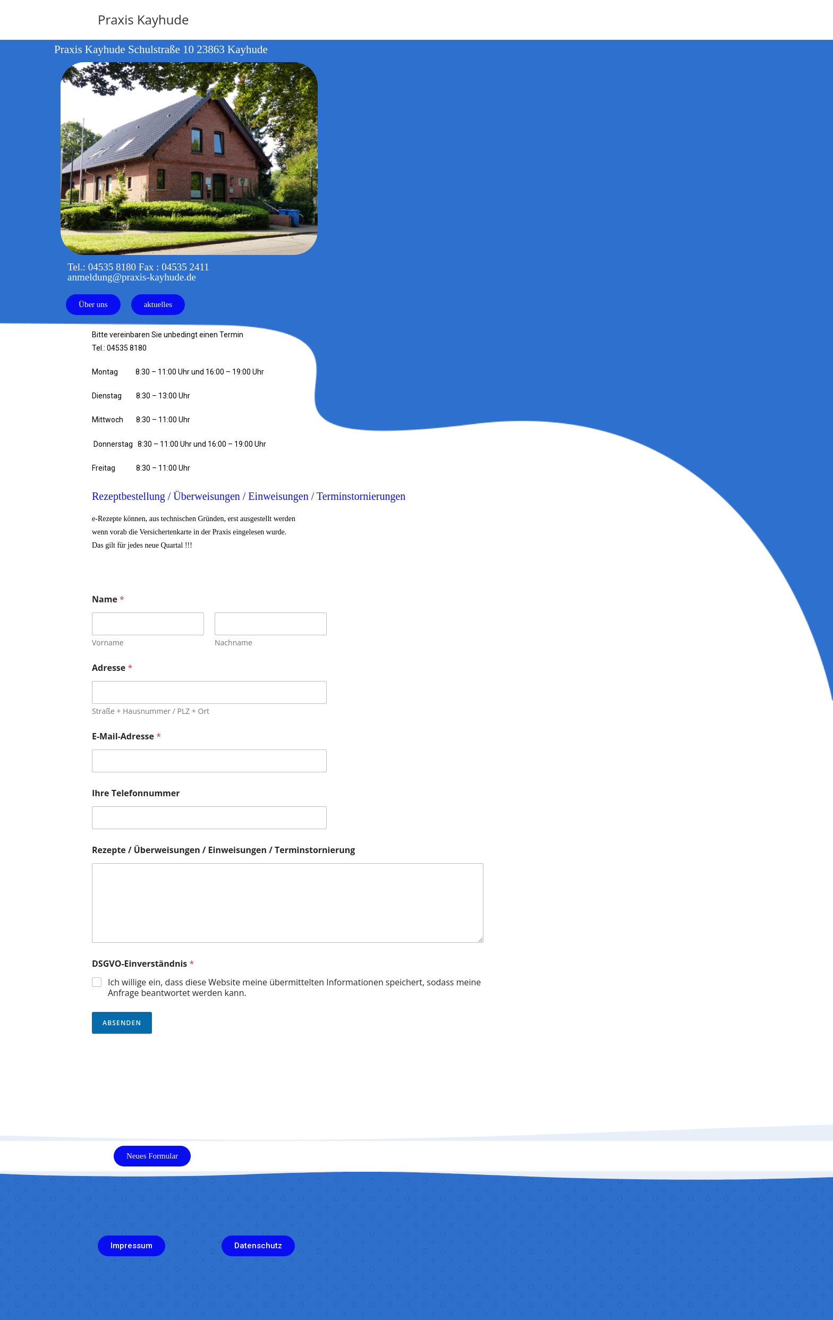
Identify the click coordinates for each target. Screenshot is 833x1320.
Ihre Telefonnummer (136, 793)
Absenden (122, 1022)
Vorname (108, 642)
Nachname (233, 642)
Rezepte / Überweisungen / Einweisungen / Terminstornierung (223, 850)
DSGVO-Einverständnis (143, 964)
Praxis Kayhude (143, 19)
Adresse (112, 668)
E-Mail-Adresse (126, 736)
